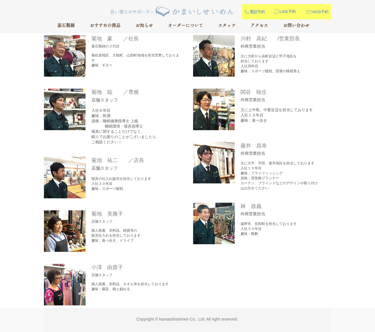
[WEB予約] (325, 12)
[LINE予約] (291, 12)
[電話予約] (255, 12)
